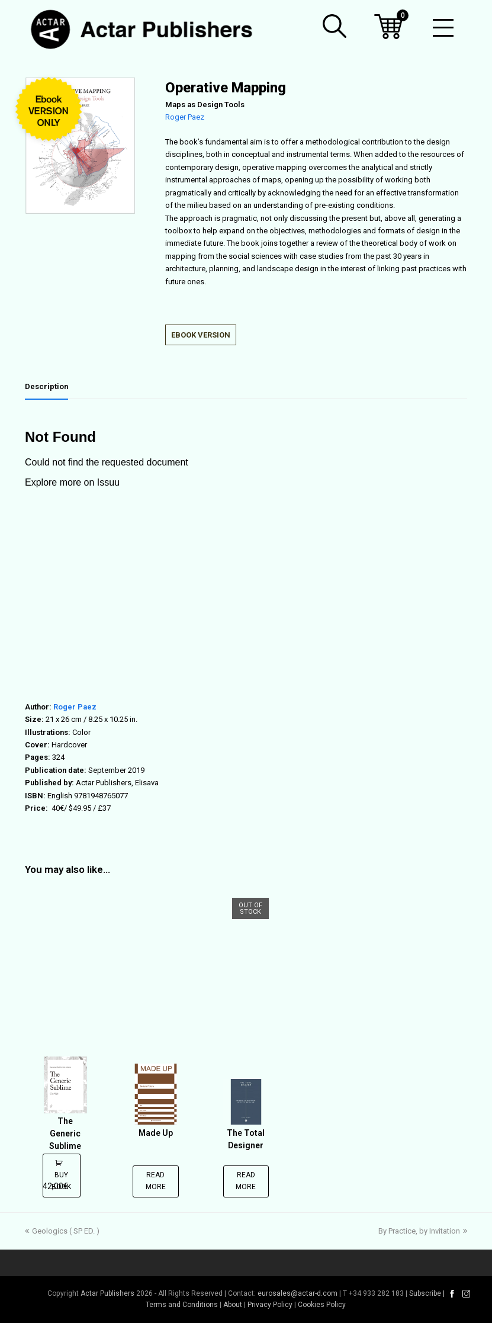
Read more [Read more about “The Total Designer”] (246, 1181)
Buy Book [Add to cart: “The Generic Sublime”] (60, 1181)
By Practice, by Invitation (422, 1230)
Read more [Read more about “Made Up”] (156, 1181)
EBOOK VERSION (200, 334)
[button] (334, 26)
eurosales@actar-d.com (297, 1293)
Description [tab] (46, 386)
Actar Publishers (107, 1293)
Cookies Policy (322, 1304)
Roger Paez (184, 117)
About (232, 1304)
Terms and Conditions (182, 1304)
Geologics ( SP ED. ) (62, 1230)
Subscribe (425, 1293)
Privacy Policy (269, 1304)
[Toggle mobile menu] (443, 29)
